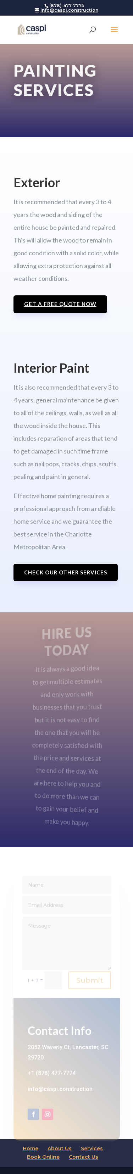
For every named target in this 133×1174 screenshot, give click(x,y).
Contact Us (83, 1157)
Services (92, 1148)
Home (30, 1148)
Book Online (43, 1157)
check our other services (65, 572)
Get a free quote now (60, 304)
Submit (89, 984)
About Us (60, 1148)
